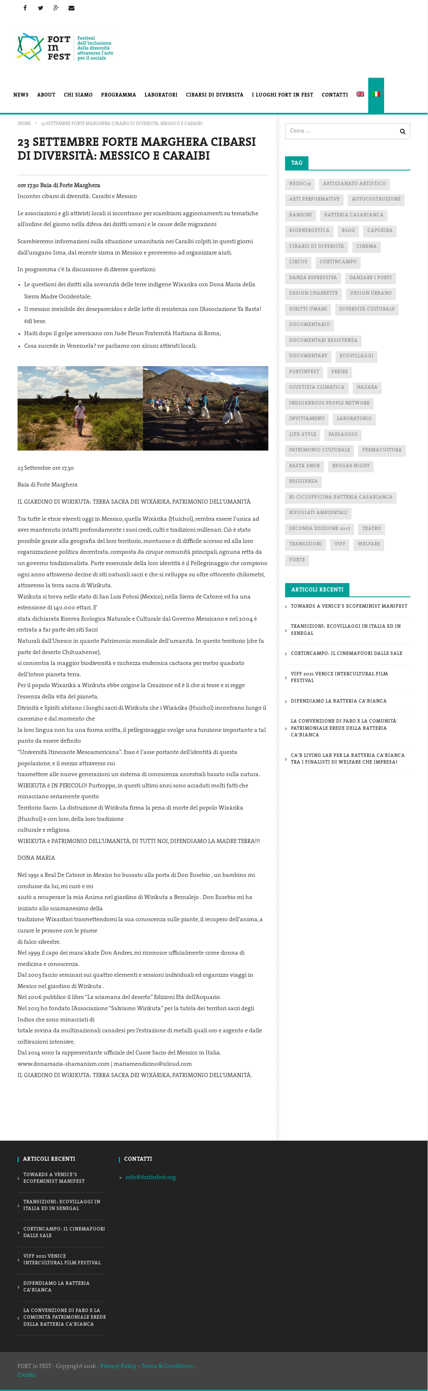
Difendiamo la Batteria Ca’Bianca (339, 701)
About (46, 95)
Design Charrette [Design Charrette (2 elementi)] (313, 293)
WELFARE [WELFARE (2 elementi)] (369, 544)
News (21, 95)
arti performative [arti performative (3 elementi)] (314, 199)
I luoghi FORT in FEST (282, 95)
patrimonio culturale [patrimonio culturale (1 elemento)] (319, 450)
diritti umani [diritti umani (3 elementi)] (308, 309)
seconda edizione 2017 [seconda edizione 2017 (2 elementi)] (319, 529)
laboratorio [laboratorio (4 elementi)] (354, 419)
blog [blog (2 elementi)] (348, 231)
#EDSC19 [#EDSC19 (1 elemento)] (300, 184)
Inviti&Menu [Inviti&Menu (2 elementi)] (307, 419)
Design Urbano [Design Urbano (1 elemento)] (371, 293)
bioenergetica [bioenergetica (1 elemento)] (309, 231)
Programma (118, 95)
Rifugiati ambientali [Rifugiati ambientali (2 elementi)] (318, 513)
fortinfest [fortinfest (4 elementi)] (304, 372)
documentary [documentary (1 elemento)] (308, 356)
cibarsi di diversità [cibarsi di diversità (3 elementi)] (316, 247)
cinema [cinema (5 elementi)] (367, 247)
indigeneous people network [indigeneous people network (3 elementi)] (329, 403)
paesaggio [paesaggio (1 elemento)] (343, 435)
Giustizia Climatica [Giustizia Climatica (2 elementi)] (317, 387)
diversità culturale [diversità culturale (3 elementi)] (367, 309)
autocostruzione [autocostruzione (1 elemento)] (376, 199)
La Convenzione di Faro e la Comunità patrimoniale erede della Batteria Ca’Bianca (344, 728)
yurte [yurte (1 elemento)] (297, 560)
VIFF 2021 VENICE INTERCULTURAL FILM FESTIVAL (339, 678)
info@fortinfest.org (150, 1177)
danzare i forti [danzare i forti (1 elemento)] (370, 278)
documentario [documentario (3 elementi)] (309, 325)
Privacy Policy (118, 1366)
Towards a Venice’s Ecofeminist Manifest (349, 606)
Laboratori (161, 95)
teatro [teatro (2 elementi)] (371, 529)
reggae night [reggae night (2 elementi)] (351, 466)
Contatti (335, 95)
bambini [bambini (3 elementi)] (300, 215)
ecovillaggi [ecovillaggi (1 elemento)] (357, 356)
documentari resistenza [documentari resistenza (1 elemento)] (323, 341)
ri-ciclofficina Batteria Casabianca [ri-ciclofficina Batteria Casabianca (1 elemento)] (341, 497)
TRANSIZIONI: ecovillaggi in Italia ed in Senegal (346, 630)
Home (24, 124)
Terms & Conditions (167, 1366)
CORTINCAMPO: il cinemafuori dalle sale (347, 654)
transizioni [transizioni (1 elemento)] (305, 544)
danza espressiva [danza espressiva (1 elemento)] (313, 278)
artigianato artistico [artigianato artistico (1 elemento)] (354, 184)
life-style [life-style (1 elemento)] (302, 435)
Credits (27, 1375)
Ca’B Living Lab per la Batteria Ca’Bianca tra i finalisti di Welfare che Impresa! (348, 759)
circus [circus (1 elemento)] (298, 262)
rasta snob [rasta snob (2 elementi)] (304, 466)
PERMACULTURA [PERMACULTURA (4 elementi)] (382, 450)
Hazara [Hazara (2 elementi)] (367, 387)
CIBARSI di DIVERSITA (215, 95)
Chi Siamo (78, 95)
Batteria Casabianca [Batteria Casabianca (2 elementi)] (354, 215)
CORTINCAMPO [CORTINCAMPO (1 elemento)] (338, 262)
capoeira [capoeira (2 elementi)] (380, 231)
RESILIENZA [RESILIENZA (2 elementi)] (303, 481)
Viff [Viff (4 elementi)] (340, 544)
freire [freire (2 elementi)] (339, 372)
